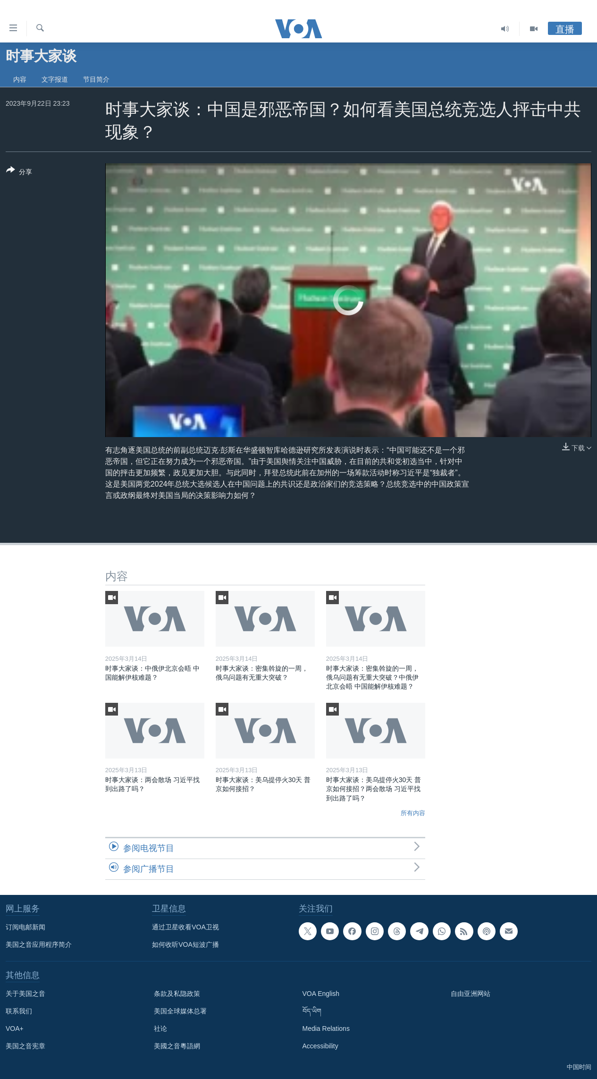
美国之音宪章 (25, 1046)
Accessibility (320, 1046)
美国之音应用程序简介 (39, 944)
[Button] (19, 172)
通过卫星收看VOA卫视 (185, 927)
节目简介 (96, 79)
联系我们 (19, 1011)
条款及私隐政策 (177, 993)
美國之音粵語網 (177, 1046)
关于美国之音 (25, 993)
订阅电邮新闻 (25, 927)
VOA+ (15, 1028)
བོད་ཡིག (312, 1011)
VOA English (321, 993)
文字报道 (55, 79)
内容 (19, 79)
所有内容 (413, 813)
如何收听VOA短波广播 (185, 944)
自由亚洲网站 (470, 993)
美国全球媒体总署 (180, 1011)
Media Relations (326, 1028)
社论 (160, 1028)
